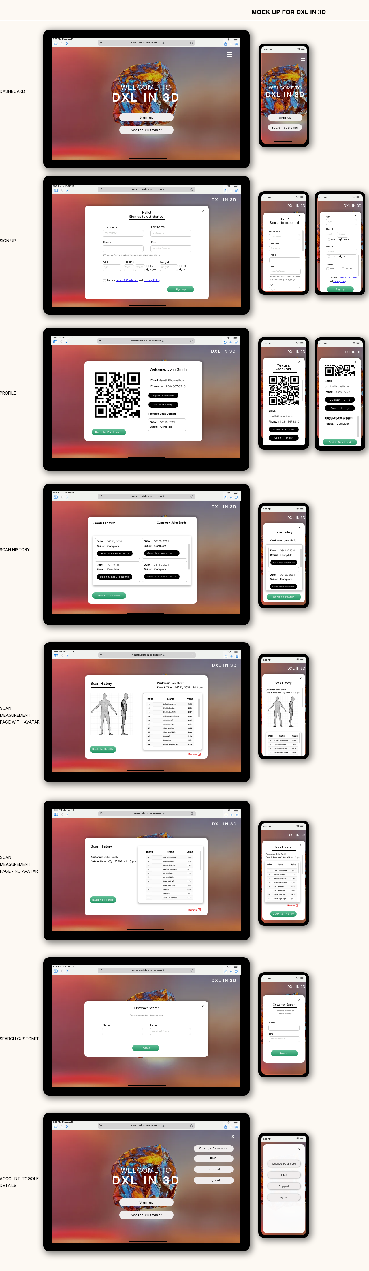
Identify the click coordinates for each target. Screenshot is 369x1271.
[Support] (284, 1186)
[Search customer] (146, 130)
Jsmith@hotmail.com (172, 380)
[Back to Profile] (109, 595)
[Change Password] (284, 1163)
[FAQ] (284, 1175)
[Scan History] (163, 405)
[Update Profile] (163, 395)
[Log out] (283, 1197)
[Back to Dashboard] (109, 432)
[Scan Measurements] (283, 562)
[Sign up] (146, 117)
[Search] (145, 1048)
